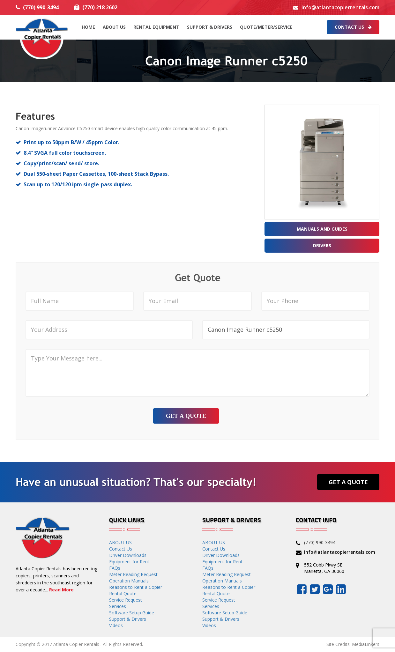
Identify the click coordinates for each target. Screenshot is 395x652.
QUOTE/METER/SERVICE (266, 27)
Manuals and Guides (322, 229)
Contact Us (353, 27)
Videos (116, 625)
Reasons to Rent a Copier (135, 587)
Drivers (322, 245)
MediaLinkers (365, 644)
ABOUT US (114, 27)
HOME (88, 27)
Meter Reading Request (133, 574)
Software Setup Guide (131, 613)
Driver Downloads (127, 555)
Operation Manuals (129, 581)
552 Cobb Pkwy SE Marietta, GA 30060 (324, 568)
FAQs (114, 568)
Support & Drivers (209, 27)
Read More (61, 590)
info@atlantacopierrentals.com (340, 7)
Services (117, 606)
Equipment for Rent (129, 562)
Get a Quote (348, 482)
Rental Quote (123, 593)
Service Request (125, 600)
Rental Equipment (156, 27)
